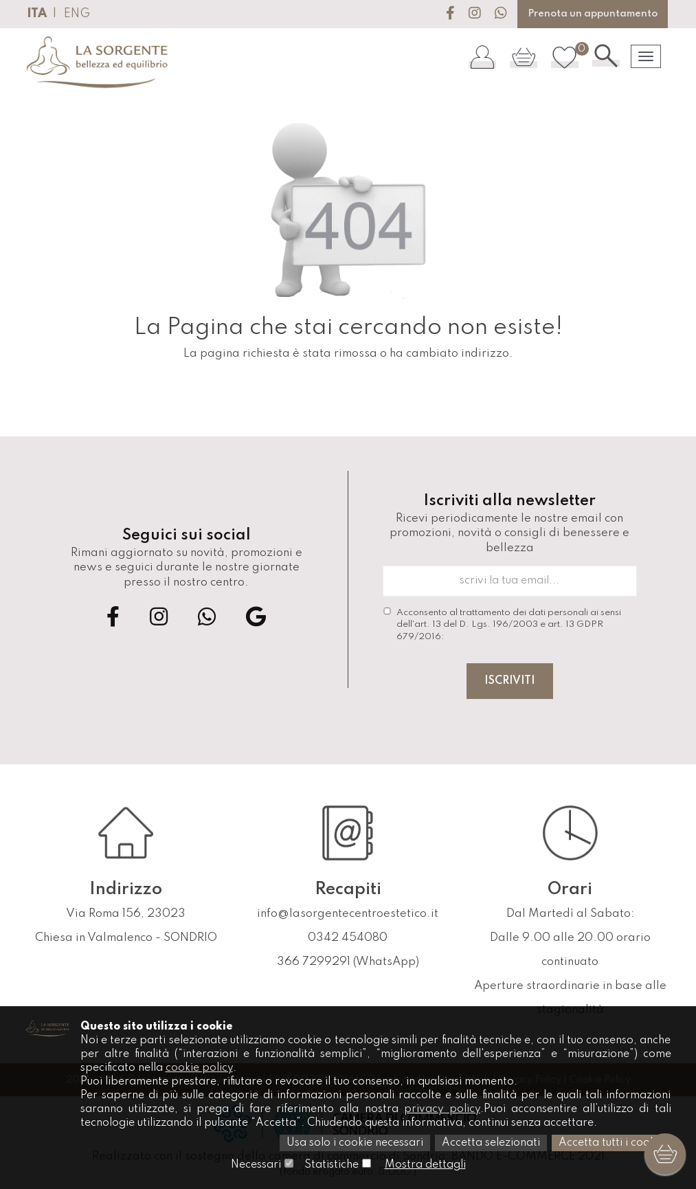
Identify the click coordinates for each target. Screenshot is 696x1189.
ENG (77, 14)
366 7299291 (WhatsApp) (348, 962)
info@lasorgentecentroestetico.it (347, 914)
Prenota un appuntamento (593, 14)
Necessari (256, 1164)
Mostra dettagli (425, 1164)
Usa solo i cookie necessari (355, 1142)
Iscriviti (509, 681)
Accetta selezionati (491, 1142)
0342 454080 (348, 938)
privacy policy (442, 1109)
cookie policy (199, 1068)
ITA (37, 14)
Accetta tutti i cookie (611, 1142)
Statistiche (331, 1164)
